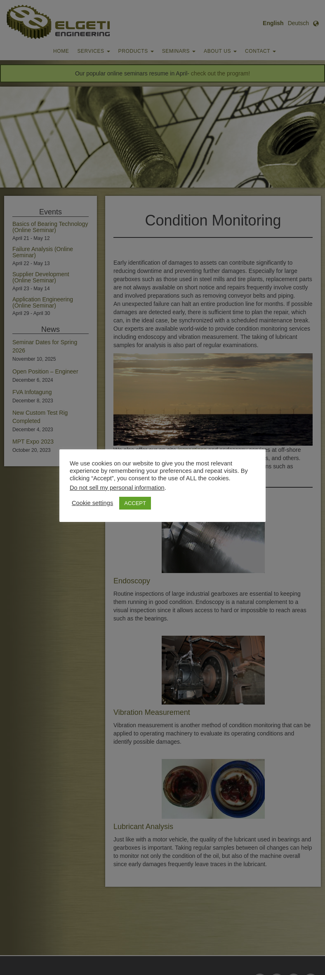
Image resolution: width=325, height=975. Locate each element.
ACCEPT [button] (135, 503)
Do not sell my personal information (117, 487)
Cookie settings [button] (92, 503)
